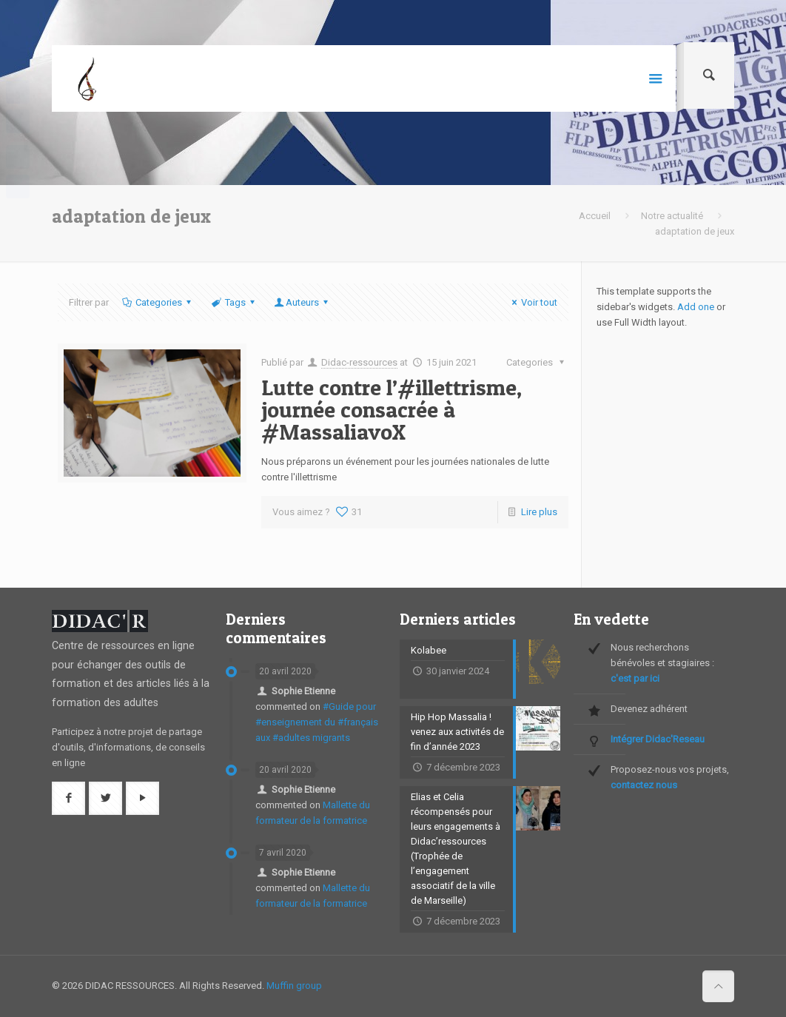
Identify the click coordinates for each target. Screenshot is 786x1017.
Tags (233, 302)
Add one (695, 306)
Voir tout (532, 302)
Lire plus (539, 511)
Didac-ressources (359, 362)
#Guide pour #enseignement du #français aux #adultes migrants (316, 722)
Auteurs (302, 302)
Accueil (595, 215)
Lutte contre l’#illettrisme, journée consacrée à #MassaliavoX (391, 409)
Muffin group (294, 985)
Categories (157, 302)
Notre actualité (672, 215)
